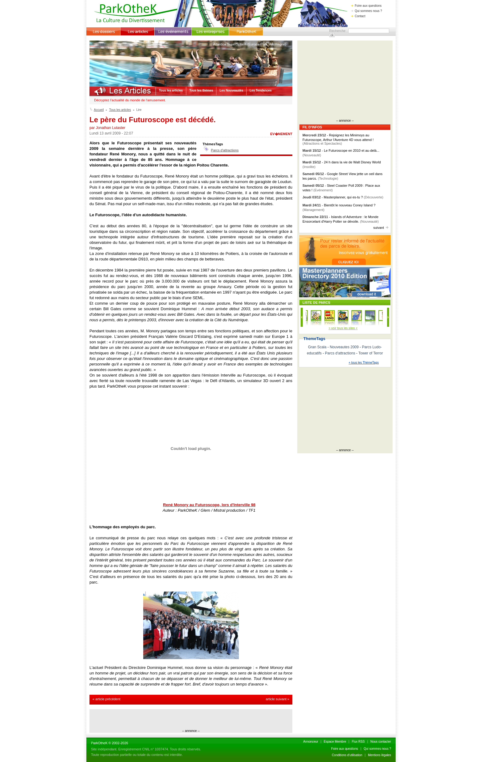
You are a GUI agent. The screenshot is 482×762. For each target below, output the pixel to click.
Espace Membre (335, 741)
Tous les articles (171, 90)
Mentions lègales (379, 755)
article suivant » (277, 699)
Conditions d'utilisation (347, 755)
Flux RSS (358, 741)
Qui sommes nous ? (366, 11)
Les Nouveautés (231, 90)
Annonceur (310, 741)
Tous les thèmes (201, 90)
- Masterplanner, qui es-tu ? (342, 197)
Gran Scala (317, 347)
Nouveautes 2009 (344, 347)
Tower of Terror (370, 353)
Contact (358, 16)
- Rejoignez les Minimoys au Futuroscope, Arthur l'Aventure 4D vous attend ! (337, 139)
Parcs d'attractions (225, 150)
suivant (381, 227)
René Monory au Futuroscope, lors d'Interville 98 (209, 504)
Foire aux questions (366, 5)
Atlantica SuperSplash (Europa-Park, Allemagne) (249, 44)
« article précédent (106, 699)
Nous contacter (380, 741)
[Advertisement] (191, 720)
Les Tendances (261, 90)
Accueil (99, 109)
